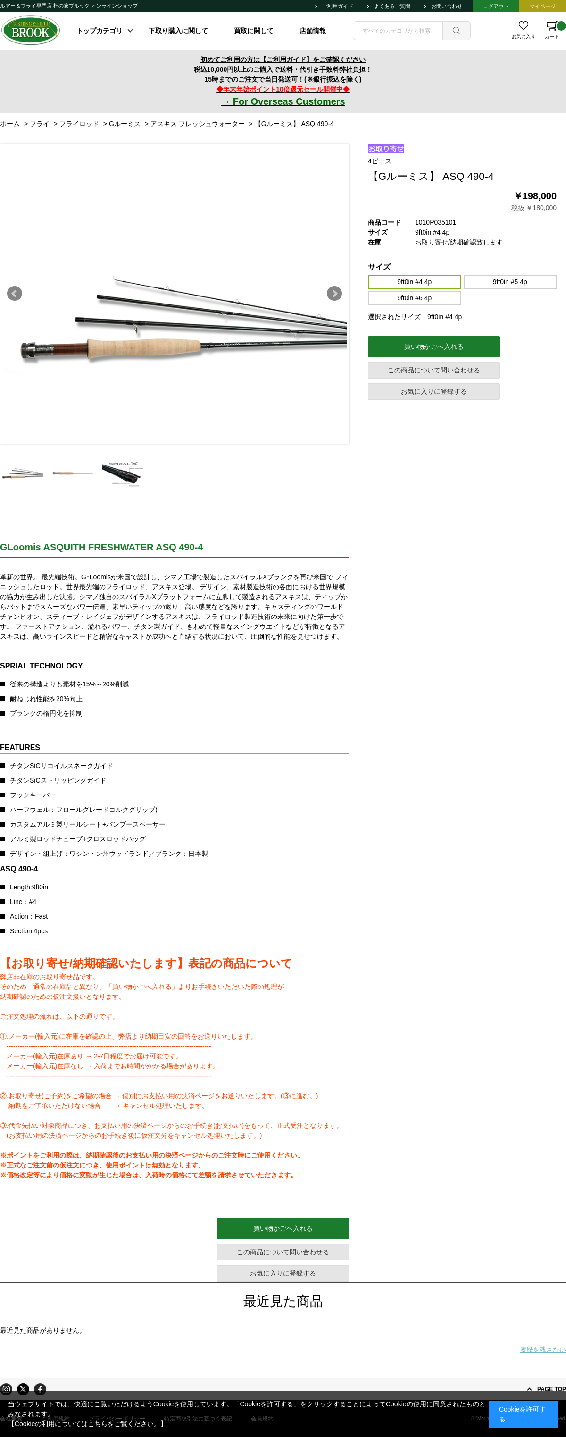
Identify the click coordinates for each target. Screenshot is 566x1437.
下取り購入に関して (178, 30)
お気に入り (523, 36)
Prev (14, 293)
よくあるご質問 (392, 6)
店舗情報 (313, 30)
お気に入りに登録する (434, 391)
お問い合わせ (446, 6)
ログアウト (496, 6)
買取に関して (254, 30)
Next (334, 293)
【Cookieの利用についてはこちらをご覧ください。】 (87, 1424)
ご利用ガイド (337, 6)
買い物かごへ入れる (434, 346)
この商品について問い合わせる (434, 370)
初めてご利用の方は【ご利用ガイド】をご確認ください (283, 59)
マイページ (543, 6)
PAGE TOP (551, 1389)
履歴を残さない (543, 1349)
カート (555, 30)
